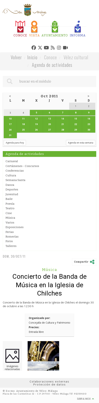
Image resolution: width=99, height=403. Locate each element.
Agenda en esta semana (80, 142)
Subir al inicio (85, 398)
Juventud (12, 194)
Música (10, 217)
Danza (10, 185)
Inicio (32, 57)
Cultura (11, 175)
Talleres (11, 246)
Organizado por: (39, 318)
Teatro (10, 208)
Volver (16, 57)
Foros (9, 241)
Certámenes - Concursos (22, 166)
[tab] (20, 29)
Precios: (34, 327)
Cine (9, 213)
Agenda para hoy (15, 142)
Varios (10, 222)
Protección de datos (49, 384)
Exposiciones (15, 227)
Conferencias (15, 170)
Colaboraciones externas (49, 381)
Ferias (10, 232)
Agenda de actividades (52, 64)
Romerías (12, 236)
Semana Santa (15, 180)
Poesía (10, 203)
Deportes (12, 189)
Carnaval (12, 161)
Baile (9, 199)
